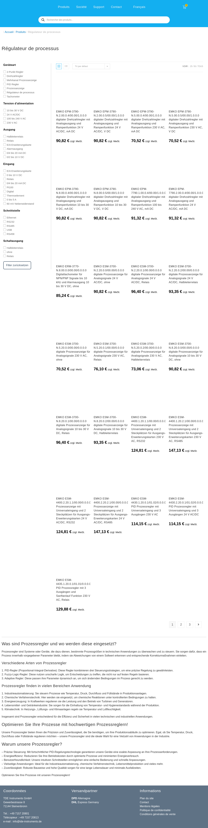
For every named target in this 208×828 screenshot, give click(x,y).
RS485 (10, 225)
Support (98, 7)
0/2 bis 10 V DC (15, 157)
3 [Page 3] (190, 624)
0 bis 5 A (11, 199)
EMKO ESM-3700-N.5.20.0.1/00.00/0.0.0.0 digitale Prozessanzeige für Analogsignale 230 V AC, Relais (111, 351)
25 (191, 66)
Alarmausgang (15, 148)
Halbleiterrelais (15, 136)
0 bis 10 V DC (14, 175)
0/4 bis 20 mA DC (16, 153)
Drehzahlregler (15, 76)
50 (195, 66)
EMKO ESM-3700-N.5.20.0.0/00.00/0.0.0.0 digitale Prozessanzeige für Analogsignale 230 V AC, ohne (73, 351)
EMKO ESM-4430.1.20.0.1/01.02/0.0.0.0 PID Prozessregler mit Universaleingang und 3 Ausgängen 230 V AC (148, 506)
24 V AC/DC (13, 114)
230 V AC (12, 122)
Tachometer (13, 96)
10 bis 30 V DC (15, 110)
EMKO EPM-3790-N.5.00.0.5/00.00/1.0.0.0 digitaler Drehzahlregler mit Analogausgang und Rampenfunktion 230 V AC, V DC (186, 121)
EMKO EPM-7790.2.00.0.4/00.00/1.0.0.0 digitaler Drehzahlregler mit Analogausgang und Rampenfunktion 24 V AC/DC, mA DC (186, 199)
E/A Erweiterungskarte (19, 144)
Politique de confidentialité (155, 810)
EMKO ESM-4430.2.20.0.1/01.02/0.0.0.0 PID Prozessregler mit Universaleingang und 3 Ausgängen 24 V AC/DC (186, 506)
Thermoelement (15, 195)
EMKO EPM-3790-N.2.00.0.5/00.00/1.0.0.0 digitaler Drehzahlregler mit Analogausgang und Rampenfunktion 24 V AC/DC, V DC (111, 121)
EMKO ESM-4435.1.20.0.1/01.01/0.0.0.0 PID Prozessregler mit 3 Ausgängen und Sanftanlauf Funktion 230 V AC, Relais (73, 590)
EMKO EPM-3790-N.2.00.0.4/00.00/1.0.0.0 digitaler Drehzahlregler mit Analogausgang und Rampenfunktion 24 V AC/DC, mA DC (73, 121)
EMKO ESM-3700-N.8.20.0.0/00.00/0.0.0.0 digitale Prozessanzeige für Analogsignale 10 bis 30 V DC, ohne (186, 351)
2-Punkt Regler (15, 71)
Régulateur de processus (20, 92)
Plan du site (147, 798)
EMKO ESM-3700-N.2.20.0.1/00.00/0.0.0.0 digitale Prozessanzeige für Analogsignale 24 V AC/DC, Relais (148, 274)
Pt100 (10, 187)
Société (81, 7)
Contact (116, 7)
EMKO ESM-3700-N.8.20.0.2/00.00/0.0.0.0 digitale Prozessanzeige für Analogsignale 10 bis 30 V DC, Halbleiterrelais (111, 425)
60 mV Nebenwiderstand (20, 203)
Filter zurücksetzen (17, 265)
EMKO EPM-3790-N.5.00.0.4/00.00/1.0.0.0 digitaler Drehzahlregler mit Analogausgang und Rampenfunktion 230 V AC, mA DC (148, 121)
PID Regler (13, 84)
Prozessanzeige (15, 88)
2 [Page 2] (181, 624)
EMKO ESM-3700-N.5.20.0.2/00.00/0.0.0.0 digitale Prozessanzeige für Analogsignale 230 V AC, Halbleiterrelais (148, 351)
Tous (200, 66)
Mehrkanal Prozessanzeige (22, 80)
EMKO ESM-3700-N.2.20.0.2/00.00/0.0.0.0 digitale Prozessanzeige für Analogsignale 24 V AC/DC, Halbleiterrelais (186, 274)
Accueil (9, 32)
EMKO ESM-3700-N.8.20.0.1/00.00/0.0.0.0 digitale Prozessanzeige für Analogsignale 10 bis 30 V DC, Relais (73, 425)
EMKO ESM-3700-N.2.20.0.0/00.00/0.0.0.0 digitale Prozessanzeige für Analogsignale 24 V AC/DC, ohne (111, 274)
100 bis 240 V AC (16, 118)
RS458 (10, 234)
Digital (10, 191)
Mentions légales (150, 806)
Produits (63, 7)
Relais (10, 140)
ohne (9, 252)
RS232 (10, 221)
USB (9, 229)
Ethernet (11, 217)
